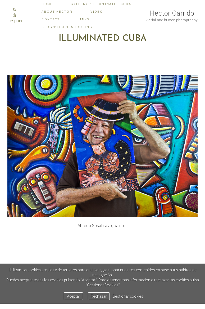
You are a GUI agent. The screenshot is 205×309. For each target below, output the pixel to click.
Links (84, 19)
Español (17, 20)
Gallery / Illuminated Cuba (101, 4)
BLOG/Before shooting (67, 27)
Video (96, 11)
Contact (51, 19)
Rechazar (99, 296)
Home (47, 4)
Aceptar (73, 296)
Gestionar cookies (127, 296)
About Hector (57, 11)
